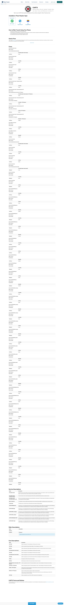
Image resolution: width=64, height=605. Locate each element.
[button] (22, 2)
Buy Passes (32, 603)
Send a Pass (14, 40)
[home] (6, 2)
